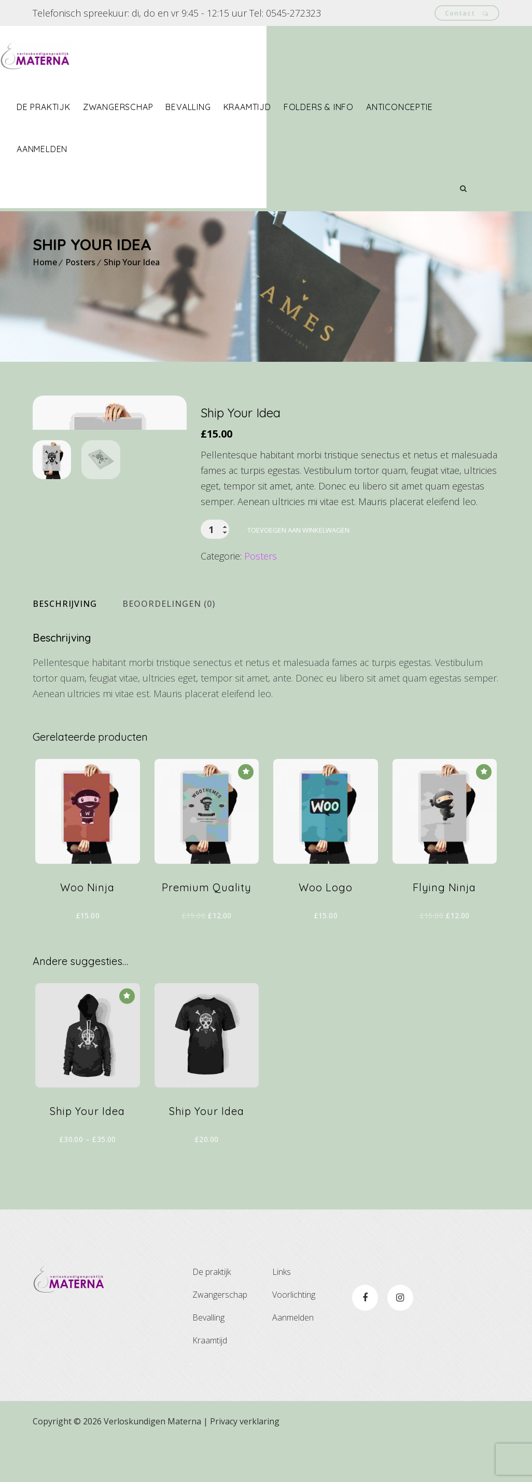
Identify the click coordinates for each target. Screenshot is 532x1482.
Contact (467, 12)
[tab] (74, 644)
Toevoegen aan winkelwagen (298, 530)
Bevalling (220, 107)
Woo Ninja (87, 927)
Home (45, 262)
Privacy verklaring (244, 1461)
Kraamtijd (280, 107)
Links (281, 1312)
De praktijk (76, 107)
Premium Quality (206, 927)
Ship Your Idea (132, 262)
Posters (80, 262)
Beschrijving (65, 644)
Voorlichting (293, 1335)
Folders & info (351, 107)
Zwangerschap (151, 107)
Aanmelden (74, 149)
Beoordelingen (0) (168, 644)
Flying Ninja (444, 927)
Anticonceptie (432, 107)
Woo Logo (326, 927)
